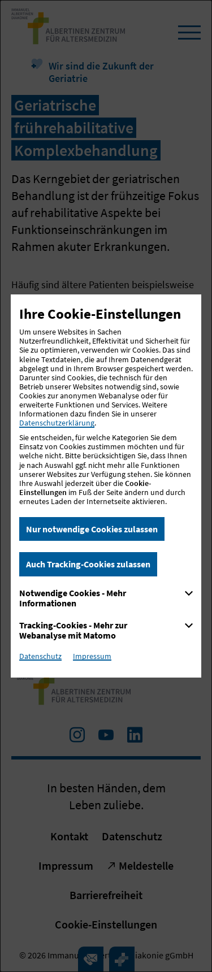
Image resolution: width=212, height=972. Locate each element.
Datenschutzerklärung (56, 423)
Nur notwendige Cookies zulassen (92, 529)
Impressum (92, 656)
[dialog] (106, 486)
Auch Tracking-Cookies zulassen (88, 564)
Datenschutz (40, 656)
